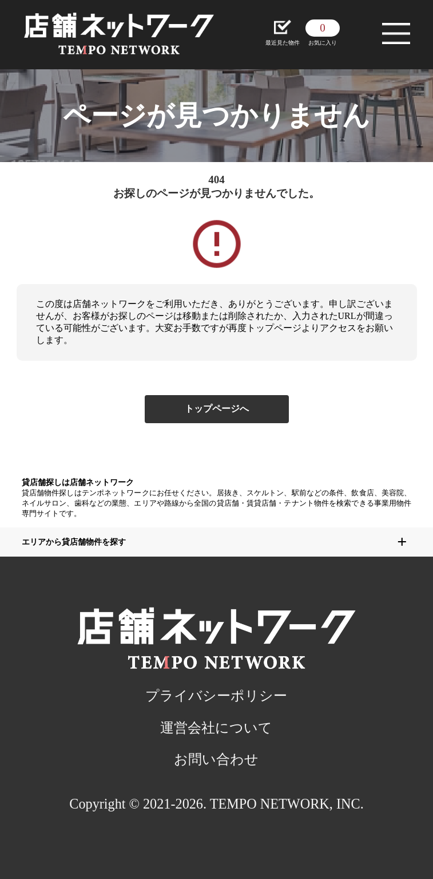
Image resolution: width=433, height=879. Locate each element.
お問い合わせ (216, 759)
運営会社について (216, 727)
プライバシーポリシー (216, 695)
